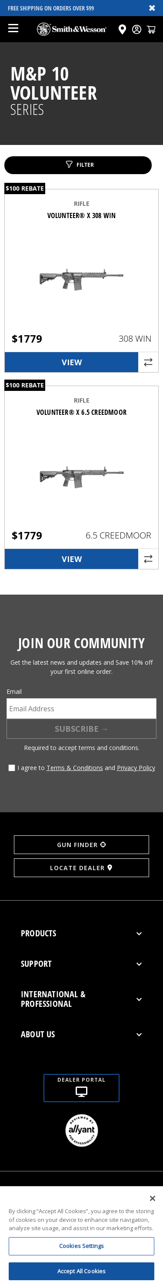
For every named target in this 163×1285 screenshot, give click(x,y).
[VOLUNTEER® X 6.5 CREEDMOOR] (81, 483)
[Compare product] (148, 362)
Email (14, 691)
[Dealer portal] (81, 1077)
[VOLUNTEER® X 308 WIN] (81, 286)
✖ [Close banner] (152, 8)
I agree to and (86, 768)
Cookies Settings (81, 1251)
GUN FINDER (81, 845)
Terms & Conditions (75, 768)
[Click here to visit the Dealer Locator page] (122, 29)
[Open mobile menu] (13, 29)
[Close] (152, 1203)
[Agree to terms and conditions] (11, 767)
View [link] (72, 362)
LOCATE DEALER (81, 868)
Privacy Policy (136, 768)
